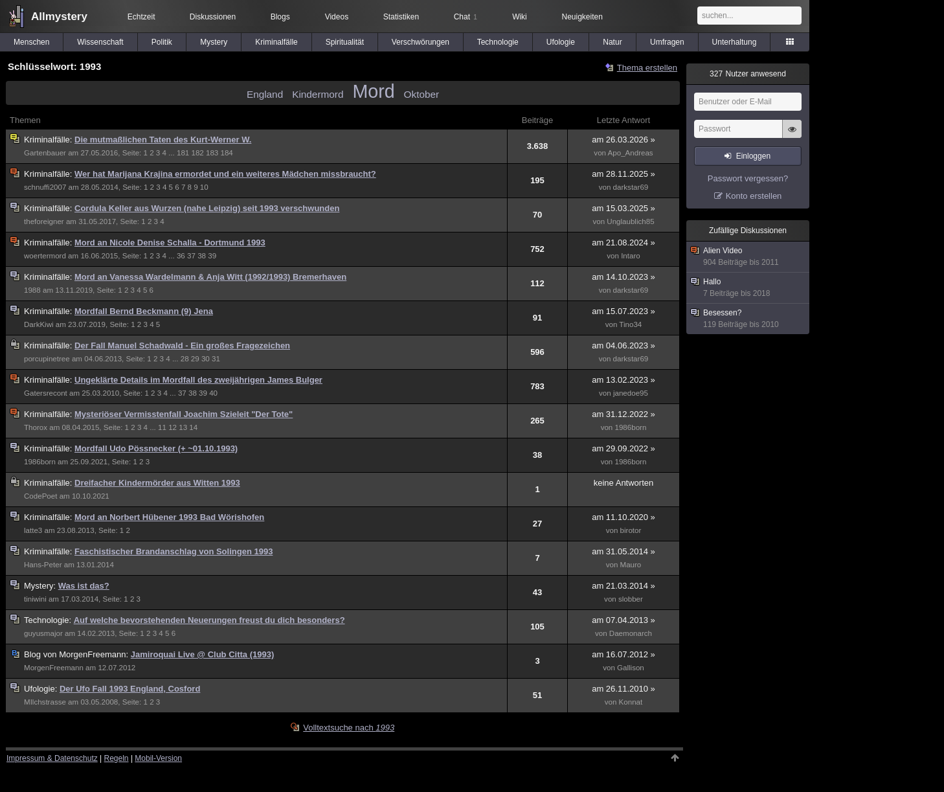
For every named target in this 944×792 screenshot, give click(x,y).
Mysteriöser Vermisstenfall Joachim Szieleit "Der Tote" (183, 414)
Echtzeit (141, 16)
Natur (612, 42)
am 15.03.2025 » (623, 208)
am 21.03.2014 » (623, 586)
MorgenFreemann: (77, 654)
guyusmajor (43, 633)
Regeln (116, 758)
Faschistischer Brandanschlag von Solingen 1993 (173, 551)
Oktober (422, 94)
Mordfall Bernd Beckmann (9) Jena (143, 311)
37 (191, 256)
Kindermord (317, 94)
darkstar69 (631, 187)
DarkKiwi (39, 324)
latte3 (33, 530)
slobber (630, 599)
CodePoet (40, 496)
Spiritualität (345, 42)
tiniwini (35, 599)
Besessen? (748, 319)
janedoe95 (630, 393)
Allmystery (59, 16)
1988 (32, 290)
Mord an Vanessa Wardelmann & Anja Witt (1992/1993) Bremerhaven (210, 277)
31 (216, 359)
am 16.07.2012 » (623, 654)
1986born (630, 427)
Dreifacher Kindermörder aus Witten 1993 (157, 483)
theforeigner (44, 221)
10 (204, 187)
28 (185, 359)
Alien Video (748, 256)
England (265, 94)
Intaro (630, 256)
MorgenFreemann (54, 668)
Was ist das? (83, 586)
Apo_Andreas (630, 153)
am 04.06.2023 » (623, 345)
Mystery (213, 42)
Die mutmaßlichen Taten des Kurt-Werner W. (162, 139)
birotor (631, 530)
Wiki (519, 16)
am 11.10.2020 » (623, 517)
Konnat (631, 702)
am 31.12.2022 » (623, 414)
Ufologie (560, 42)
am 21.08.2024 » (623, 242)
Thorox (35, 427)
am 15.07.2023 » (623, 311)
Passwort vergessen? (748, 178)
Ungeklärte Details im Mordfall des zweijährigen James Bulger (198, 380)
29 (195, 359)
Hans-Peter (43, 565)
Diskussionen (213, 16)
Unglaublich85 (630, 221)
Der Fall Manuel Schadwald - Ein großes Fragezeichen (182, 345)
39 (212, 256)
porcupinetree (47, 359)
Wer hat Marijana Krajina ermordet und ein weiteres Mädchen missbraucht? (225, 174)
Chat (465, 16)
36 (181, 256)
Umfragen (667, 42)
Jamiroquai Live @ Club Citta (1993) (202, 654)
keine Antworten (624, 483)
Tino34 (630, 324)
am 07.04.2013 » (623, 620)
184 (227, 153)
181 (183, 153)
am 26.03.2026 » (623, 139)
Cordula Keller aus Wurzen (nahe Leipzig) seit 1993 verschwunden (206, 208)
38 (201, 256)
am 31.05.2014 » (623, 551)
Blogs (280, 16)
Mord (373, 91)
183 (212, 153)
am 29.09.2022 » (623, 448)
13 (183, 427)
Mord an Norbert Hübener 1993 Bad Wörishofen (169, 517)
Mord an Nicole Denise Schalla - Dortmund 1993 (169, 242)
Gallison (630, 668)
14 (193, 427)
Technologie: (49, 620)
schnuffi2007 (45, 187)
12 (172, 427)
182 (197, 153)
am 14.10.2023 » (623, 277)
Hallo (748, 288)
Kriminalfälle (276, 42)
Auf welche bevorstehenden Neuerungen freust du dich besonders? (209, 620)
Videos (336, 16)
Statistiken (401, 16)
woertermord (45, 256)
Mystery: (41, 586)
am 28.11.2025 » (623, 174)
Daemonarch (630, 633)
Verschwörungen (420, 42)
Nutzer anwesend (748, 73)
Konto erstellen (754, 196)
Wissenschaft (100, 42)
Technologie (498, 42)
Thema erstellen (647, 68)
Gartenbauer (45, 153)
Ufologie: (42, 689)
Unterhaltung (734, 42)
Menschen (31, 42)
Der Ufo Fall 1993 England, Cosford (130, 689)
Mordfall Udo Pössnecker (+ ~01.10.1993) (156, 448)
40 (213, 393)
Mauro (631, 565)
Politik (162, 42)
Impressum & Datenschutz (52, 758)
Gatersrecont (45, 393)
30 (205, 359)
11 (162, 427)
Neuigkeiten (582, 16)
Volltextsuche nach (348, 727)
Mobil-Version (158, 758)
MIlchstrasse (45, 702)
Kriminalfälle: (49, 139)
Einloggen (753, 156)
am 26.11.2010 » (623, 689)
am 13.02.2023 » (623, 380)
